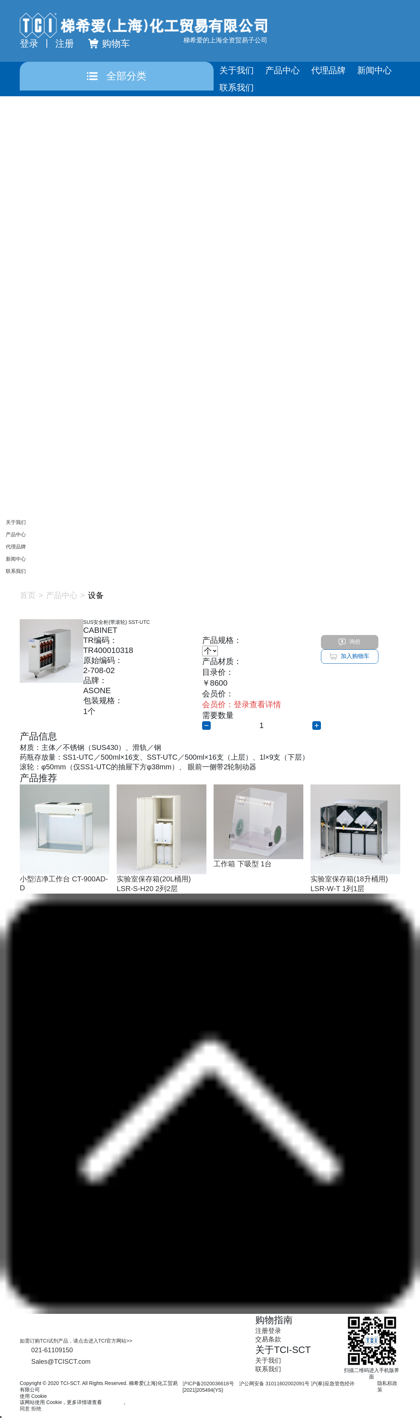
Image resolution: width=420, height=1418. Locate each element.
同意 (25, 1409)
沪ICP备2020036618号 (208, 1383)
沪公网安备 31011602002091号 (274, 1383)
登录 (29, 43)
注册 (64, 43)
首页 (28, 595)
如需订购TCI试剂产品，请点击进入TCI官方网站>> (76, 1341)
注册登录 (268, 1330)
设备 (96, 595)
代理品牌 (328, 70)
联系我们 (236, 87)
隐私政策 (113, 1402)
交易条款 (268, 1339)
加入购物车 (349, 656)
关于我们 (236, 70)
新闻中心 (374, 70)
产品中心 (282, 70)
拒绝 (36, 1409)
